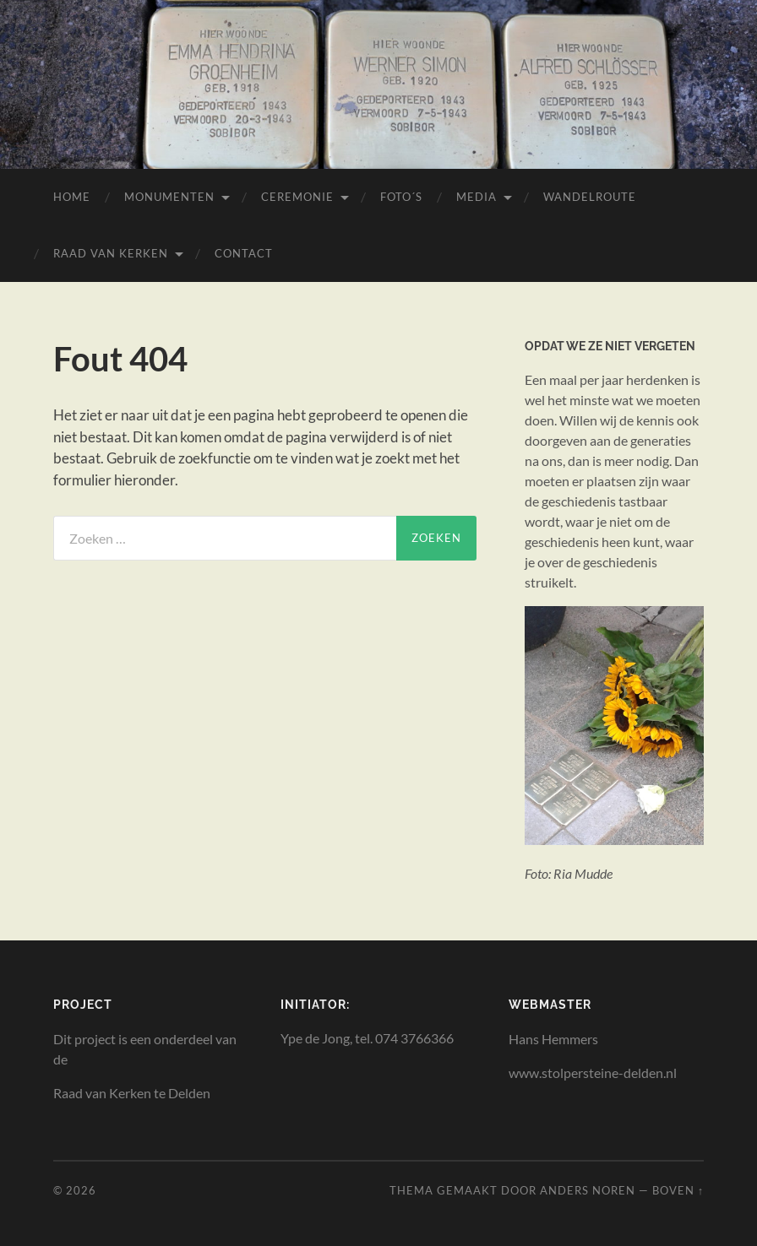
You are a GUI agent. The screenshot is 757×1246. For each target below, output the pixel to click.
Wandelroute (589, 196)
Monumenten (169, 196)
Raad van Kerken (110, 253)
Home (71, 196)
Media (476, 196)
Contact (244, 253)
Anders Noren (587, 1190)
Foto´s (401, 196)
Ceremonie (297, 196)
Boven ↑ (678, 1190)
